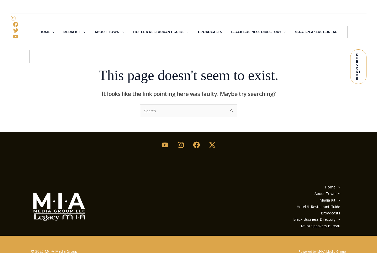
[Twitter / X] (212, 133)
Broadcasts (207, 26)
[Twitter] (15, 24)
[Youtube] (165, 133)
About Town (112, 26)
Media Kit (80, 26)
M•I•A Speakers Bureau (307, 26)
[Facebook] (23, 18)
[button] (60, 26)
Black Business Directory (252, 26)
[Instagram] (13, 18)
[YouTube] (26, 24)
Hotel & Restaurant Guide (161, 26)
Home (55, 26)
